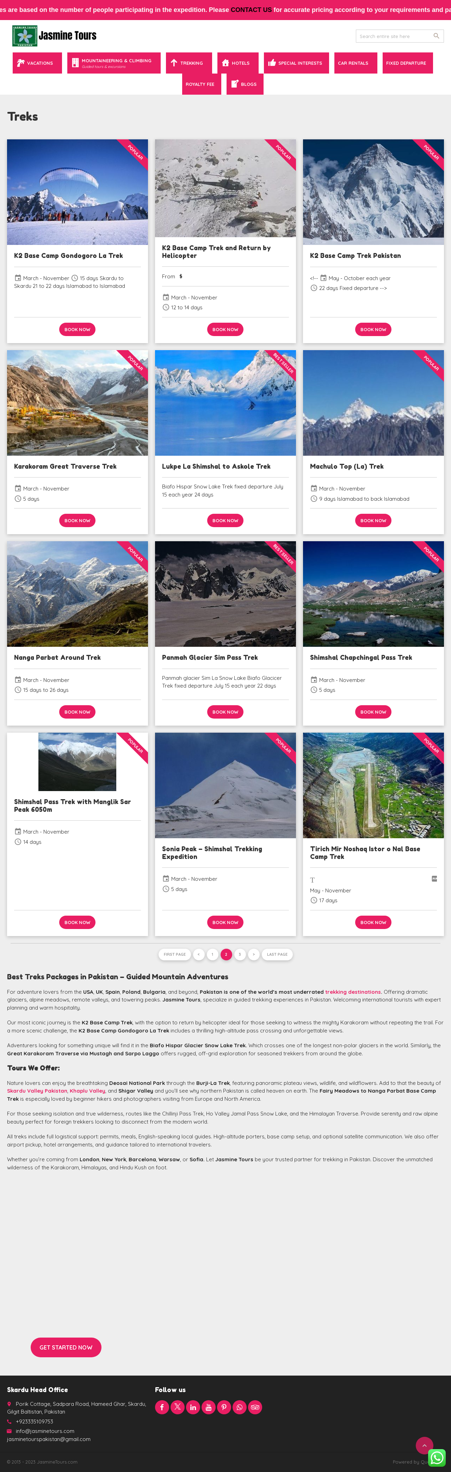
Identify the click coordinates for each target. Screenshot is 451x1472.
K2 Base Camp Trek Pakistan (355, 255)
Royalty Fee (200, 84)
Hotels (240, 63)
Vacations (40, 63)
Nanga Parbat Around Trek (57, 657)
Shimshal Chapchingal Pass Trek (361, 657)
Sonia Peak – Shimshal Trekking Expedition (212, 852)
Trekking (191, 63)
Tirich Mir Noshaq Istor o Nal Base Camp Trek (365, 852)
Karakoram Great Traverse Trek (65, 466)
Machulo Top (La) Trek (347, 466)
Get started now (66, 1347)
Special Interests (300, 63)
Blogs (249, 84)
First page (175, 954)
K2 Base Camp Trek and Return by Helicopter (216, 251)
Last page (277, 954)
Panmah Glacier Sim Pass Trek (210, 657)
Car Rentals (353, 63)
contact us (259, 9)
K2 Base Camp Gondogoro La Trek (68, 255)
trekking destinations (353, 991)
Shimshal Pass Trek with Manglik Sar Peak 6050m (72, 805)
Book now (77, 329)
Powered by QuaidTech (418, 1462)
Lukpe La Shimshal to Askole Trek (216, 466)
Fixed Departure (406, 63)
